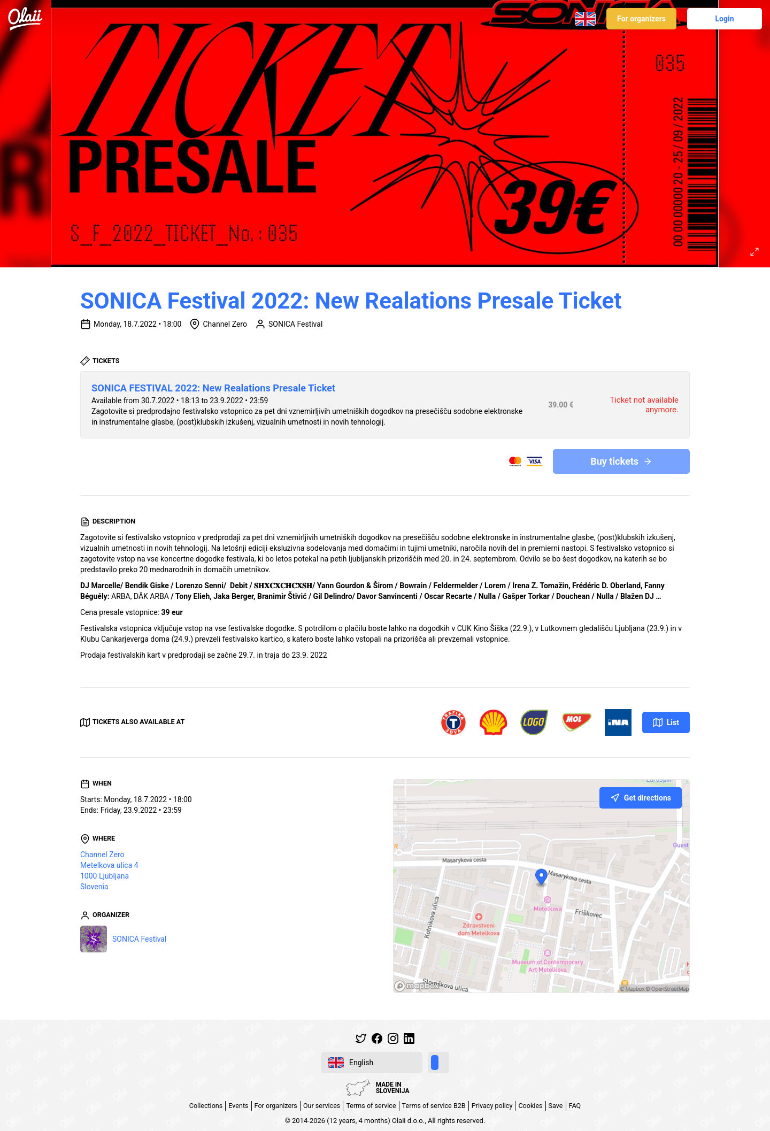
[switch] (438, 1062)
